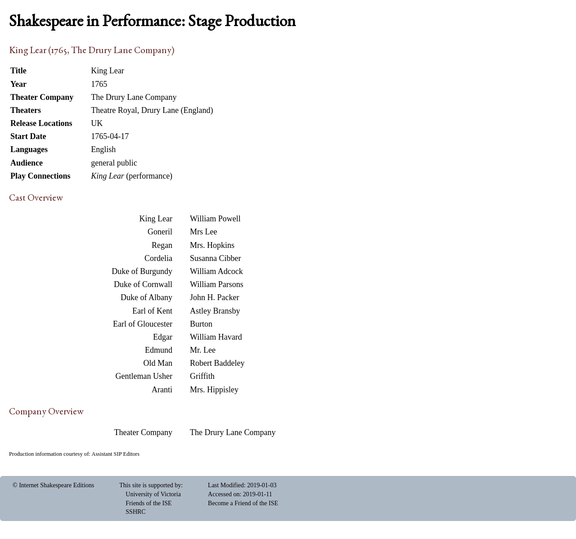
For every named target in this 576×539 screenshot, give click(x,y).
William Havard (216, 336)
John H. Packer (214, 297)
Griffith (202, 376)
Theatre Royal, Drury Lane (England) (152, 110)
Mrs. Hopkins (212, 245)
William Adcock (216, 271)
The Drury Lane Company (232, 432)
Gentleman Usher (144, 376)
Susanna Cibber (215, 258)
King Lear (156, 218)
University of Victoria (153, 494)
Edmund (158, 350)
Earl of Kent (152, 310)
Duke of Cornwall (143, 284)
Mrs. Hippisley (214, 389)
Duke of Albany (146, 297)
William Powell (215, 218)
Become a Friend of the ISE (243, 503)
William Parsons (216, 284)
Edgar (162, 336)
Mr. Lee (203, 350)
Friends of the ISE (148, 503)
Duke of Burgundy (142, 271)
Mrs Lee (203, 231)
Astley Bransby (215, 310)
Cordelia (158, 258)
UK (97, 123)
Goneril (160, 231)
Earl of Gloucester (142, 323)
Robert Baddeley (217, 363)
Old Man (158, 363)
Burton (201, 323)
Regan (162, 245)
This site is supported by (150, 485)
